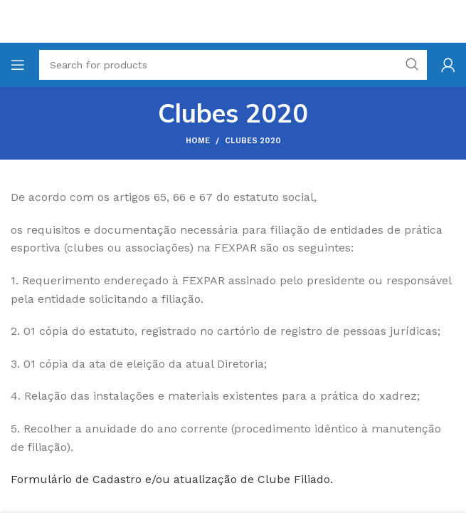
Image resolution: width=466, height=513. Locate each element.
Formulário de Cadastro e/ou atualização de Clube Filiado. (172, 479)
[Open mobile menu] (18, 65)
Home (198, 140)
